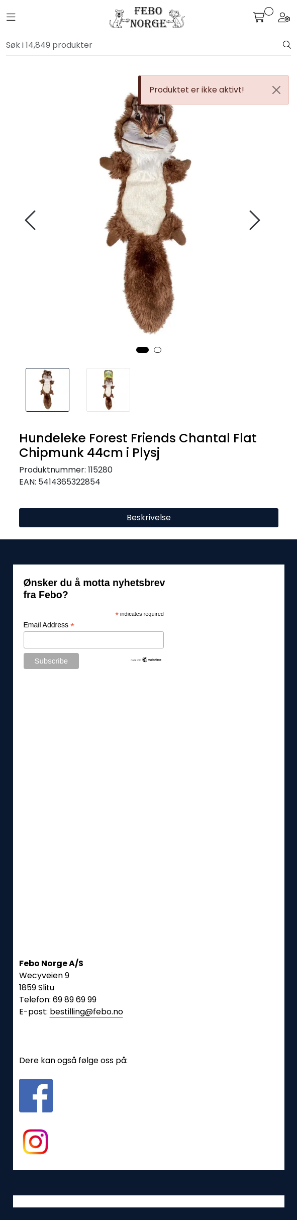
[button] (142, 350)
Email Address (49, 625)
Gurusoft (148, 1201)
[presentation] (31, 220)
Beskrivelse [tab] (149, 517)
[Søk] (144, 45)
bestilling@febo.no (86, 1011)
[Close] (276, 90)
